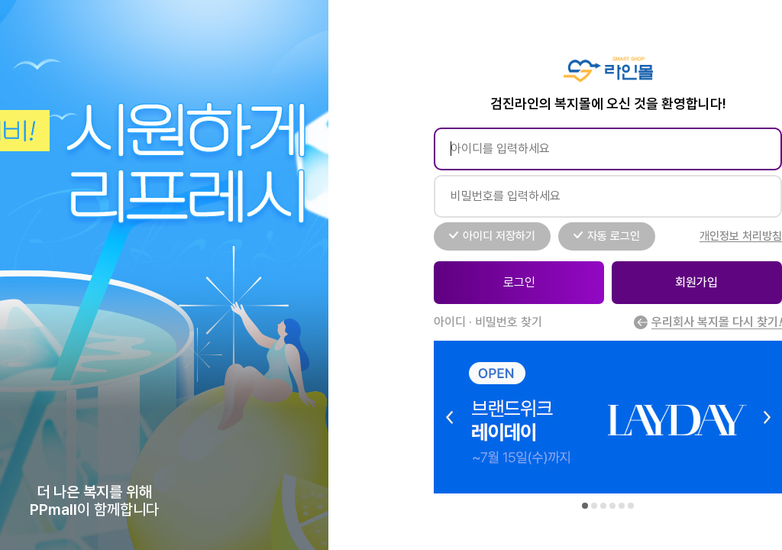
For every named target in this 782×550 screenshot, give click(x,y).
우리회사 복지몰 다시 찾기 (707, 322)
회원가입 (696, 282)
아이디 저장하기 (499, 236)
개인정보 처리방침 (741, 236)
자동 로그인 (613, 236)
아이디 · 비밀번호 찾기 (488, 322)
